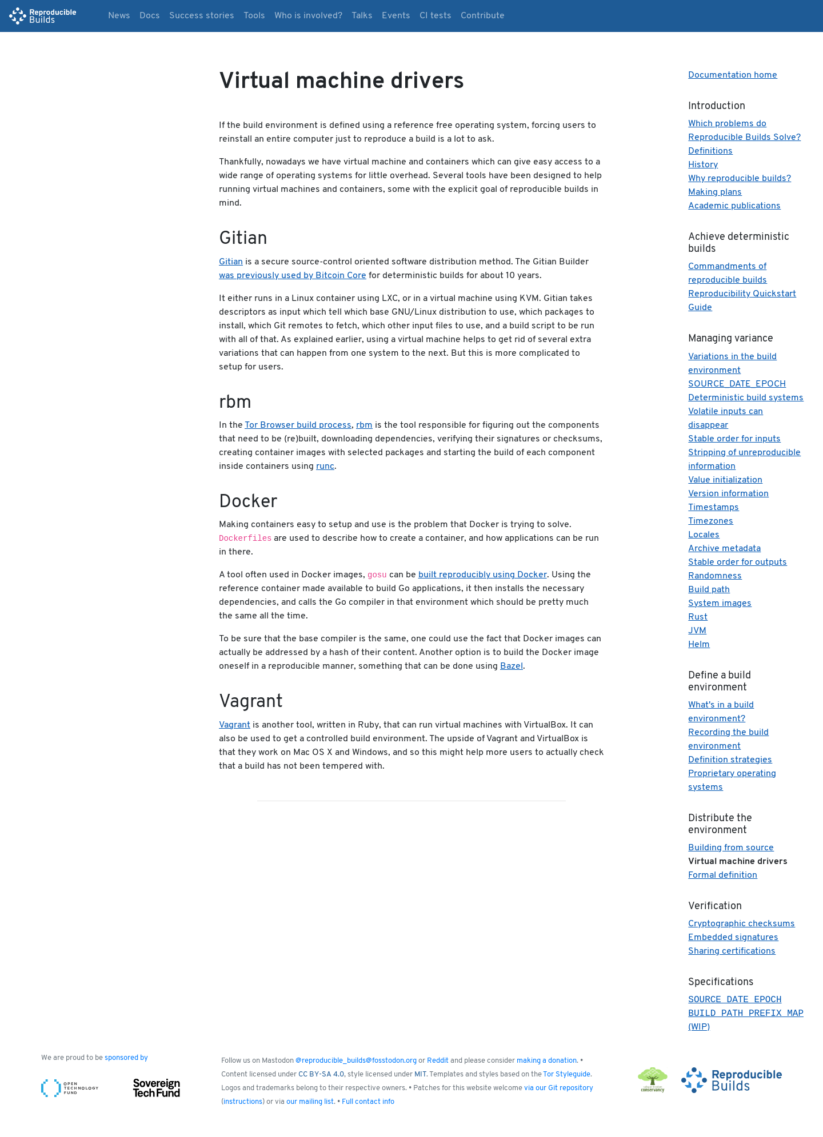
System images (720, 603)
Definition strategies (730, 760)
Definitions (710, 151)
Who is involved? (308, 16)
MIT (420, 1076)
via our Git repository (558, 1090)
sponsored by (126, 1060)
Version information (728, 494)
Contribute (483, 16)
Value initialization (725, 480)
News (119, 16)
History (703, 165)
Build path (709, 589)
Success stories (201, 16)
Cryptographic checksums (741, 924)
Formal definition (722, 875)
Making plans (715, 192)
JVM (697, 631)
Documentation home (732, 75)
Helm (699, 644)
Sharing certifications (732, 951)
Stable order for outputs (737, 562)
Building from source (731, 848)
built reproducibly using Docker (482, 575)
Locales (704, 535)
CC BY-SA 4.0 (321, 1076)
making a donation (547, 1063)
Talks (362, 16)
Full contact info (368, 1104)
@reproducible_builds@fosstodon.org (356, 1063)
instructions (242, 1104)
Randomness (715, 576)
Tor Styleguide (566, 1076)
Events (396, 16)
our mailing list (310, 1104)
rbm (364, 425)
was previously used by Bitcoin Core (292, 275)
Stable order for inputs (734, 439)
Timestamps (713, 507)
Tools (254, 16)
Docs (149, 16)
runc (325, 466)
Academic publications (734, 206)
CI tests (436, 16)
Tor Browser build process (298, 425)
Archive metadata (724, 548)
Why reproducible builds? (739, 178)
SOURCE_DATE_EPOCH (737, 384)
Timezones (710, 521)
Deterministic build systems (746, 398)
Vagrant (234, 725)
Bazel (511, 666)
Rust (698, 617)
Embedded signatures (733, 937)
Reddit (438, 1063)
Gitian (231, 262)
